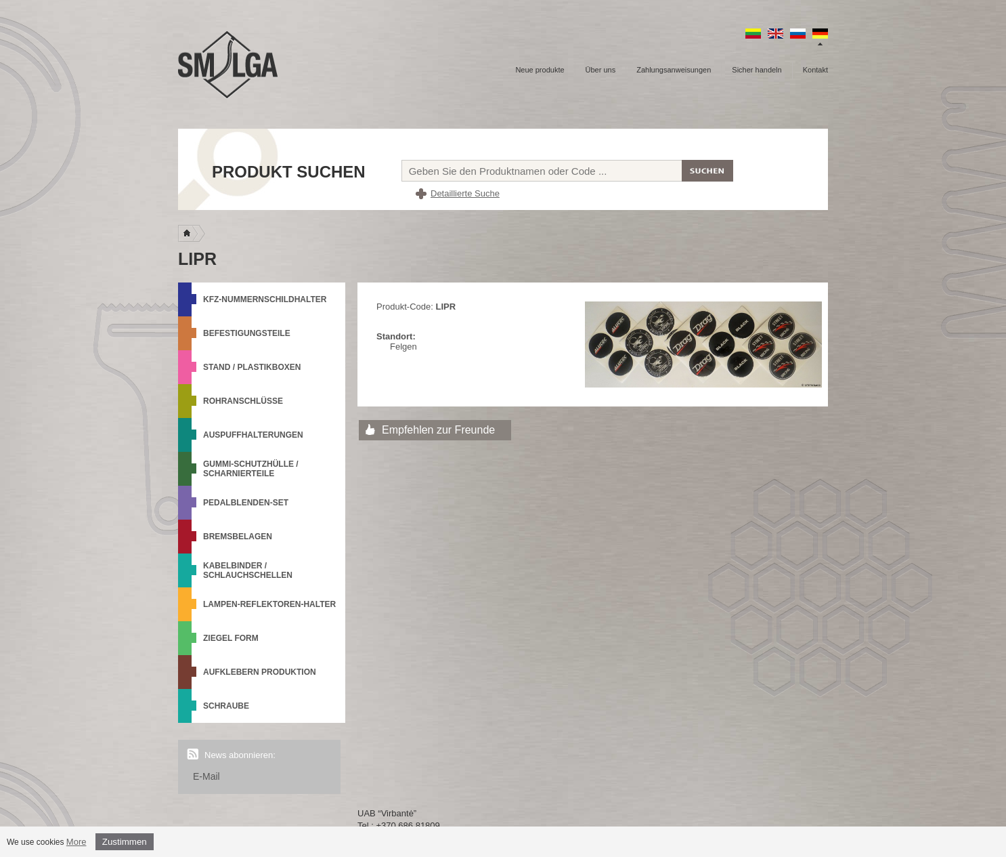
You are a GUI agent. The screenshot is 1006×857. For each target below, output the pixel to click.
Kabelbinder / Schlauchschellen (247, 570)
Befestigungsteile (246, 333)
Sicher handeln (756, 70)
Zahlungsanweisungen (673, 70)
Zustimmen (124, 842)
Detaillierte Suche (465, 193)
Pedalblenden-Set (245, 502)
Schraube (226, 706)
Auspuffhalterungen (253, 435)
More (76, 842)
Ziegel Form (231, 638)
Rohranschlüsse (243, 401)
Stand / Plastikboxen (252, 367)
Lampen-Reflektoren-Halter (269, 604)
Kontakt (815, 70)
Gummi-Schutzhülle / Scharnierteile (251, 468)
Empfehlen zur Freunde (438, 430)
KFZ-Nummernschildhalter (264, 299)
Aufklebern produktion (259, 672)
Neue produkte (539, 70)
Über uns (601, 70)
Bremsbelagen (237, 536)
